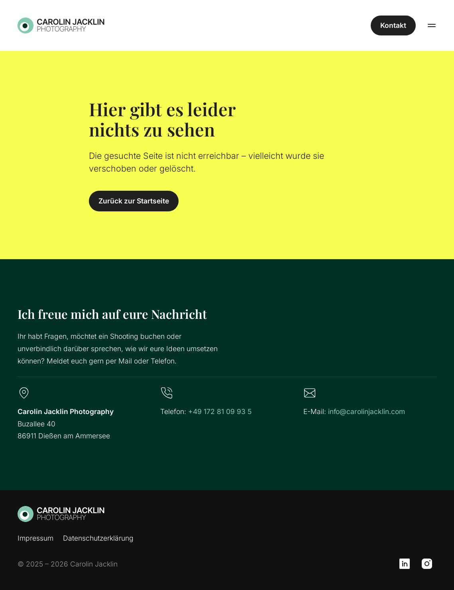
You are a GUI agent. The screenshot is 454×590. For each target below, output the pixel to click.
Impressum (35, 538)
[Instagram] (426, 563)
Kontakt (393, 25)
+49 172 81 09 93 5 (220, 411)
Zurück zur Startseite (133, 201)
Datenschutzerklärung (98, 538)
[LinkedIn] (404, 563)
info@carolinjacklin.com (366, 411)
